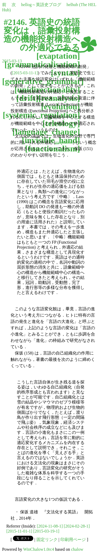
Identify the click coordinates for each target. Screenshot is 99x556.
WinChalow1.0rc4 (38, 549)
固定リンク (47, 539)
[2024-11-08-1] (50, 526)
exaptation (58, 56)
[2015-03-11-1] (25, 73)
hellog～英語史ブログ (41, 4)
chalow (77, 549)
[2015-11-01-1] (19, 531)
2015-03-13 (12, 61)
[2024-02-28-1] (77, 526)
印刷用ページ (73, 539)
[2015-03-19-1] (46, 531)
